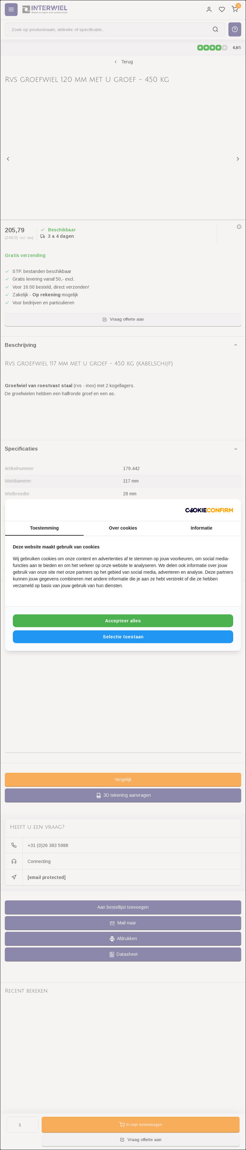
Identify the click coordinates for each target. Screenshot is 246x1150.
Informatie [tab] (201, 528)
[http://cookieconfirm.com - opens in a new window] (209, 510)
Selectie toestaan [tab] (123, 636)
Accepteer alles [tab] (123, 620)
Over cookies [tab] (123, 528)
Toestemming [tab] (44, 528)
